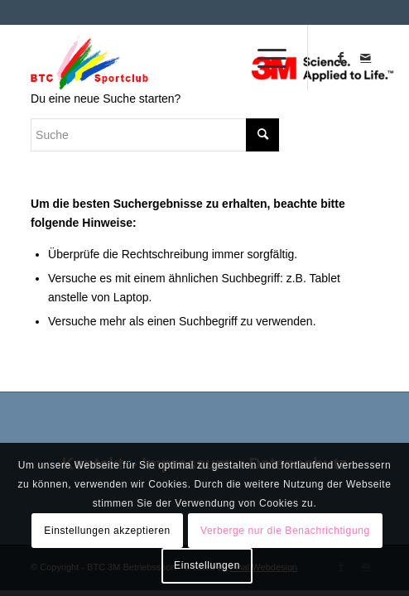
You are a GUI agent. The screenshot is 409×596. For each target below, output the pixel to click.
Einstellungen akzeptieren (107, 530)
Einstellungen (207, 565)
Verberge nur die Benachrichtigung (285, 530)
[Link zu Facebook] (341, 57)
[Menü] (263, 57)
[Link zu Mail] (366, 57)
